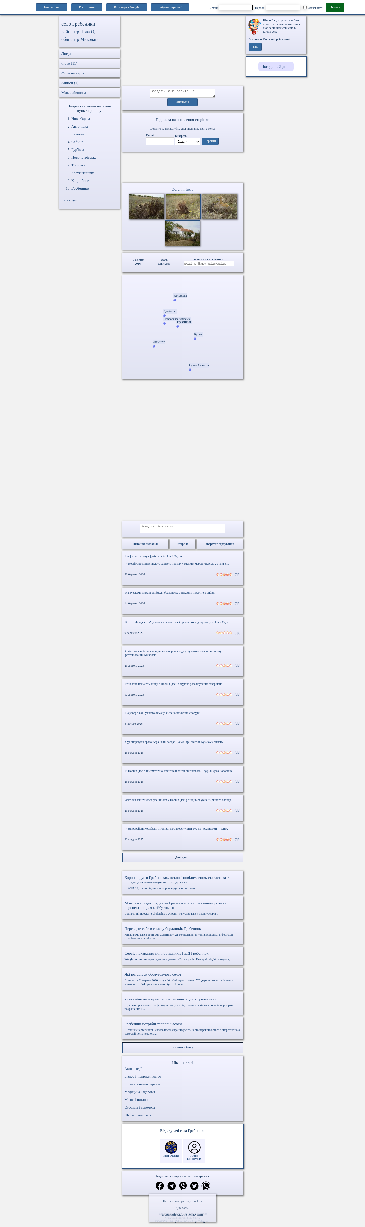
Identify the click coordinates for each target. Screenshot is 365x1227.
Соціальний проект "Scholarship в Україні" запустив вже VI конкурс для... (183, 911)
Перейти (210, 142)
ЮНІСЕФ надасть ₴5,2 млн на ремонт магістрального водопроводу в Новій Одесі (177, 625)
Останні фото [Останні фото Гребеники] (182, 191)
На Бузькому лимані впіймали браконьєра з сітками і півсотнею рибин (170, 595)
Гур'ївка (77, 150)
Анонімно (182, 103)
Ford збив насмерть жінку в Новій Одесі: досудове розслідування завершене (173, 687)
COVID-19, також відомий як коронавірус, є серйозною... (183, 885)
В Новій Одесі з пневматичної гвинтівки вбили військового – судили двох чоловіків (178, 774)
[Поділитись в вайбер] (183, 1189)
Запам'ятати (313, 8)
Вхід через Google (126, 7)
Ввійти (335, 7)
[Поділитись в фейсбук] (160, 1189)
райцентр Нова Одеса (82, 31)
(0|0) (237, 577)
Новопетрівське (83, 157)
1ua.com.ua (52, 7)
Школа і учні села (138, 1118)
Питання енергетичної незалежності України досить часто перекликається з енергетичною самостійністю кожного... (183, 1031)
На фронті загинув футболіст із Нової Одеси (153, 559)
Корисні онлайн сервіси (142, 1087)
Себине (77, 142)
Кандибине (80, 181)
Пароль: (277, 7)
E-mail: (231, 7)
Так (255, 46)
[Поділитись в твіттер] (194, 1189)
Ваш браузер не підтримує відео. (182, 168)
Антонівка (79, 126)
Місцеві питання (137, 1103)
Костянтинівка (83, 173)
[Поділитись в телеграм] (171, 1189)
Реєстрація (87, 7)
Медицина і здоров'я (140, 1095)
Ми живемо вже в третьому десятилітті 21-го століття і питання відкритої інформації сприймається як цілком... (183, 936)
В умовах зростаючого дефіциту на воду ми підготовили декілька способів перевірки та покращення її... (183, 1007)
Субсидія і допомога (140, 1110)
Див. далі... (182, 1208)
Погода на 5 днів (275, 66)
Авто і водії (133, 1072)
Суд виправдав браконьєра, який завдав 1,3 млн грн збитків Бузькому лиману (174, 745)
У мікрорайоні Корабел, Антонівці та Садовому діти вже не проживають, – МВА (176, 831)
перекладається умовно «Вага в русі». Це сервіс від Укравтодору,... (183, 959)
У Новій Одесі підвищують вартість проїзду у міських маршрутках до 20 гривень (177, 566)
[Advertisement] (182, 51)
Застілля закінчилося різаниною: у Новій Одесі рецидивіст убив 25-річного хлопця (178, 803)
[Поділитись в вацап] (205, 1189)
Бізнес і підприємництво (143, 1079)
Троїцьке (78, 165)
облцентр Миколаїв (79, 39)
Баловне (77, 134)
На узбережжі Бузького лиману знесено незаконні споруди (162, 716)
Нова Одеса (80, 119)
